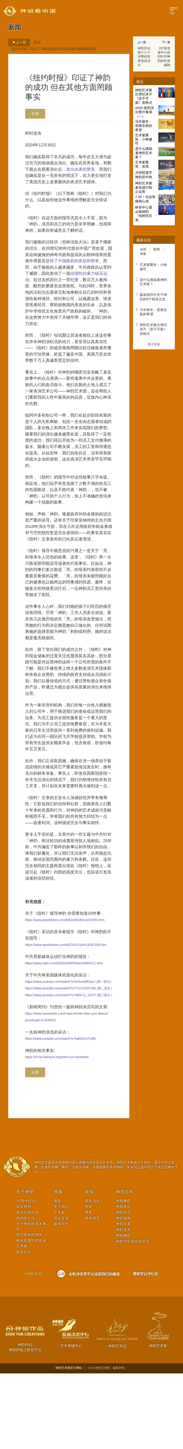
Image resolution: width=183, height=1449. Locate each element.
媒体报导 (61, 1299)
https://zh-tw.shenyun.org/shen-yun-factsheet (57, 1132)
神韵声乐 (123, 1288)
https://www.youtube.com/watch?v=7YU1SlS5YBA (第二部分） (69, 1060)
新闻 (37, 42)
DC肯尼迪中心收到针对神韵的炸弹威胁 (163, 56)
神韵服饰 (123, 1294)
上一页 (18, 42)
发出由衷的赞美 (92, 171)
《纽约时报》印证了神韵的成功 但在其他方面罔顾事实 (52, 48)
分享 (35, 113)
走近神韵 (23, 1282)
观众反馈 (61, 1294)
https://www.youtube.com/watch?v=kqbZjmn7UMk (60, 1113)
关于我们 (61, 1282)
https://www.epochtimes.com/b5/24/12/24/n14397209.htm (65, 1014)
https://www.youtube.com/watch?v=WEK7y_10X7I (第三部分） (69, 1067)
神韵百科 (125, 1267)
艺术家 (22, 1322)
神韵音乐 (123, 1282)
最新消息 (92, 1276)
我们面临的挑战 (29, 1310)
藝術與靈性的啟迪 (31, 1316)
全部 (143, 249)
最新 (57, 1276)
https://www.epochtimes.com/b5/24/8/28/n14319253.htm (65, 988)
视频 (58, 1267)
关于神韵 (25, 1267)
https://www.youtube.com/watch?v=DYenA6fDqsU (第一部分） (69, 1053)
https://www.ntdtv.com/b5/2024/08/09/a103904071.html (64, 1033)
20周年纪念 (26, 1276)
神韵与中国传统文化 (133, 1317)
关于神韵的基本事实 (31, 1301)
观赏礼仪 (23, 1327)
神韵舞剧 (123, 1311)
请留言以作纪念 (145, 1349)
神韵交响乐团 (27, 1288)
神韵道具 (123, 1305)
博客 (143, 254)
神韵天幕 (123, 1299)
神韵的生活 (25, 1294)
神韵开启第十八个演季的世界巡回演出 (144, 56)
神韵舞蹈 (123, 1276)
